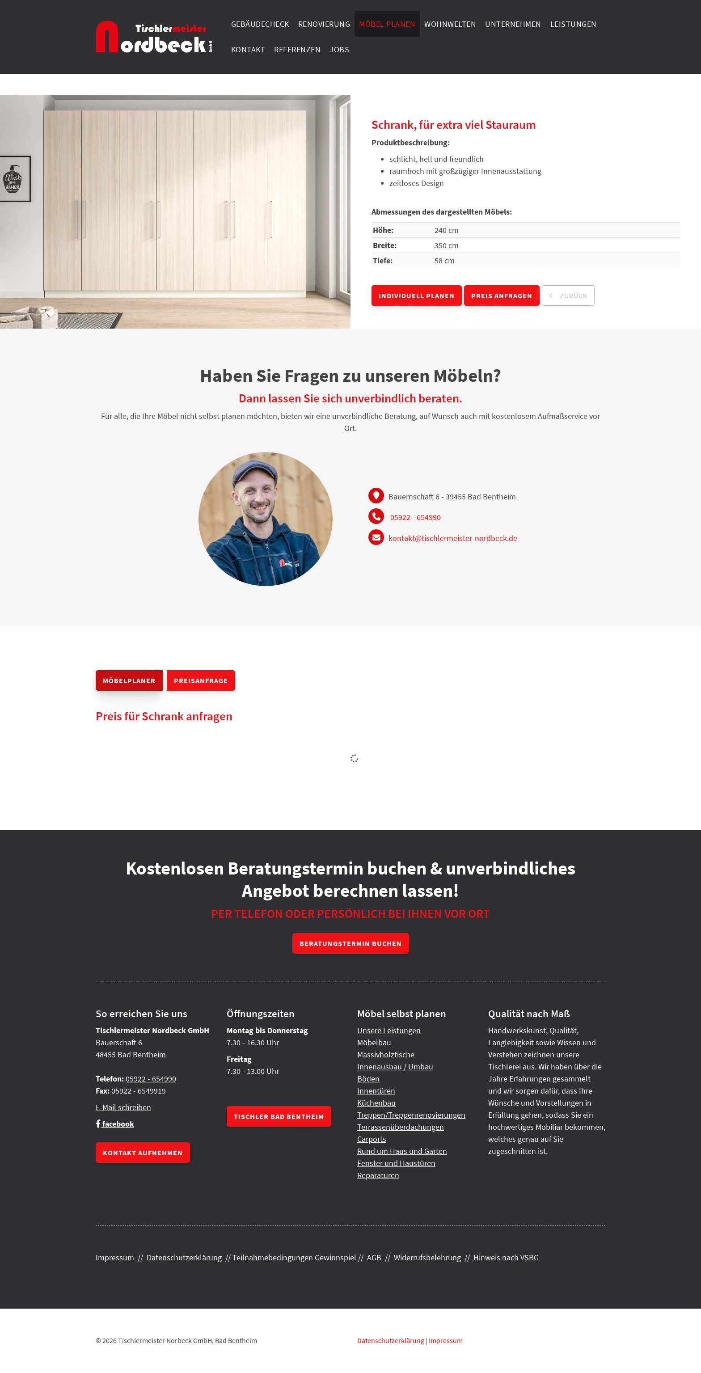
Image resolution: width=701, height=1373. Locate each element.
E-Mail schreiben (123, 1107)
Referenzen (297, 49)
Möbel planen (387, 24)
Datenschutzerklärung (184, 1257)
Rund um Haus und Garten (402, 1151)
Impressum (115, 1257)
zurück (572, 295)
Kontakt (248, 49)
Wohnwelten (450, 24)
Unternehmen (513, 24)
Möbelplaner (129, 680)
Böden (368, 1078)
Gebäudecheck (260, 24)
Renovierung (324, 24)
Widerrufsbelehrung (427, 1257)
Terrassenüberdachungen (400, 1127)
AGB (374, 1257)
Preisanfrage (201, 680)
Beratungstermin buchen (351, 943)
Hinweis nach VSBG (506, 1257)
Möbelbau (374, 1042)
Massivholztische (385, 1054)
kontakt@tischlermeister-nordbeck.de (453, 538)
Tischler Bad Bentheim (279, 1116)
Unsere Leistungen (389, 1030)
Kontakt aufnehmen (143, 1152)
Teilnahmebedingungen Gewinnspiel (294, 1257)
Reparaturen (378, 1175)
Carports (371, 1139)
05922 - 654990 (415, 517)
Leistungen (573, 24)
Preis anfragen (501, 295)
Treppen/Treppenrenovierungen (411, 1115)
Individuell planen (417, 295)
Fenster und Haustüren (396, 1163)
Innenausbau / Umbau (395, 1066)
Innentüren (376, 1091)
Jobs (339, 49)
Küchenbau (376, 1103)
